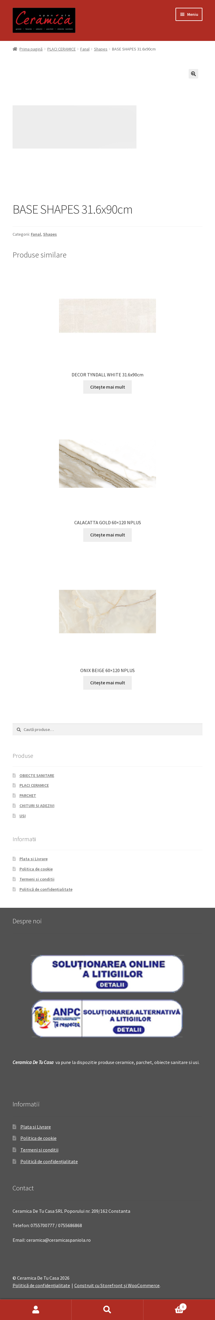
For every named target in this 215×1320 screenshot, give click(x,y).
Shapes (100, 49)
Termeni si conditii (36, 879)
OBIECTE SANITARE (36, 775)
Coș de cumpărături (165, 1305)
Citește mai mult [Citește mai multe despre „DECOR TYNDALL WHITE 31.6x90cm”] (107, 387)
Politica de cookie (36, 869)
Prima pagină (31, 49)
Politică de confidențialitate (45, 889)
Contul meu (36, 1310)
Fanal (85, 49)
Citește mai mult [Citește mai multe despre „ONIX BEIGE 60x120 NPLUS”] (107, 683)
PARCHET (27, 795)
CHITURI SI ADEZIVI (36, 805)
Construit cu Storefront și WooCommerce (117, 1285)
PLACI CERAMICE (61, 49)
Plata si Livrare (33, 858)
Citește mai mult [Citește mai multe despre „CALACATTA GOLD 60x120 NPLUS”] (107, 535)
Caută (107, 1310)
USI (22, 815)
